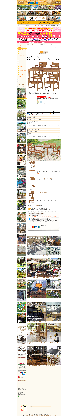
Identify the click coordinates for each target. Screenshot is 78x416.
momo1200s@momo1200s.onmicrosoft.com (39, 413)
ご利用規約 (32, 4)
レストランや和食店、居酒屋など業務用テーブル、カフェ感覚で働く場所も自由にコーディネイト (43, 365)
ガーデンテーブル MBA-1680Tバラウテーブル (43, 170)
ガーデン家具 (34, 44)
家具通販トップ (29, 44)
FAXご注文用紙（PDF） (21, 82)
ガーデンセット (39, 44)
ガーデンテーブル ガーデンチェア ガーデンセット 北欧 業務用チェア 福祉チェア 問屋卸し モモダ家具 (41, 415)
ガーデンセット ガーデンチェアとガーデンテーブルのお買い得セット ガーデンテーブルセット (43, 255)
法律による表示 (45, 4)
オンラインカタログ (20, 86)
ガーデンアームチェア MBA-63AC (42, 192)
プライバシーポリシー (39, 4)
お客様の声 (26, 4)
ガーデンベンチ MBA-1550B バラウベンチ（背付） (44, 178)
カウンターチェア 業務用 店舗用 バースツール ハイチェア (36, 321)
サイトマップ (20, 4)
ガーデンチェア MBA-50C (41, 199)
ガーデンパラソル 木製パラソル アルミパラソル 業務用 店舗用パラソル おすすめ (40, 277)
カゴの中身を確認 (57, 4)
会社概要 (51, 4)
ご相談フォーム (20, 80)
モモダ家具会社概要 (20, 84)
